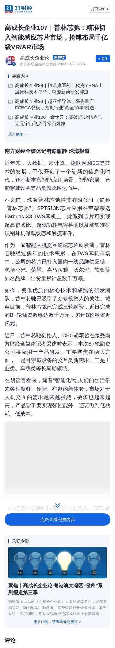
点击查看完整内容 (57, 519)
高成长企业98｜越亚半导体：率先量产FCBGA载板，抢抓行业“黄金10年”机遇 (51, 104)
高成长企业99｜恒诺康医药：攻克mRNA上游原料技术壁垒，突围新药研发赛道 (55, 88)
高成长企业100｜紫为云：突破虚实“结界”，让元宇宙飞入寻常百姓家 (56, 120)
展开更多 (19, 134)
